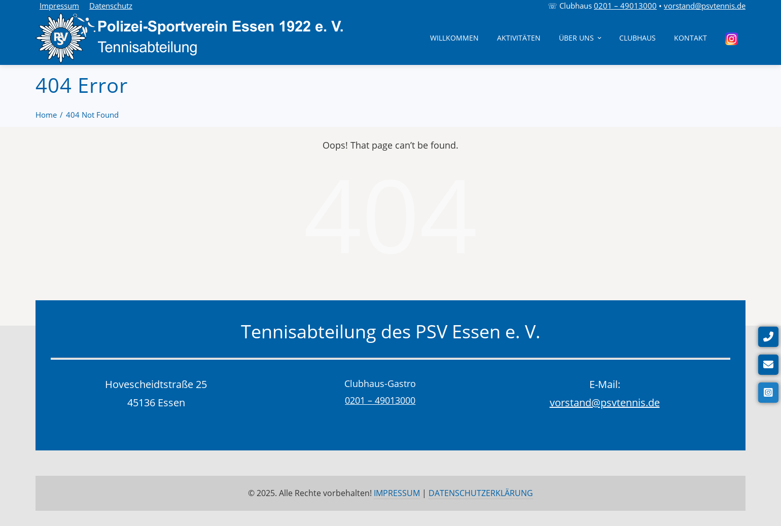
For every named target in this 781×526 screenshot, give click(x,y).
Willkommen (454, 38)
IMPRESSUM (397, 493)
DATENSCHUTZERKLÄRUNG (481, 493)
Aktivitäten (519, 38)
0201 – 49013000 (625, 5)
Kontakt (690, 38)
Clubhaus (637, 38)
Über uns (581, 38)
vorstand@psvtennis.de (705, 5)
